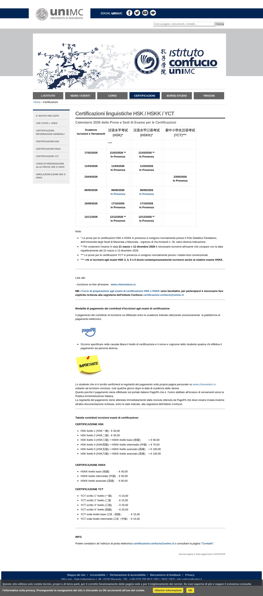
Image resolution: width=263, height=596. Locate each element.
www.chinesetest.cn (204, 384)
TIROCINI (209, 95)
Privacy (189, 574)
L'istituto (48, 95)
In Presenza (118, 194)
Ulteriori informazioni (168, 590)
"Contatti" (207, 543)
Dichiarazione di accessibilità (127, 574)
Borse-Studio (177, 95)
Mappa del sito (76, 574)
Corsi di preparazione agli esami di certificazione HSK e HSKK (121, 291)
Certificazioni (144, 95)
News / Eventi (80, 95)
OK (190, 590)
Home (36, 102)
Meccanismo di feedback (165, 574)
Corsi (112, 95)
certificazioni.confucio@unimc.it (163, 294)
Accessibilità (97, 574)
